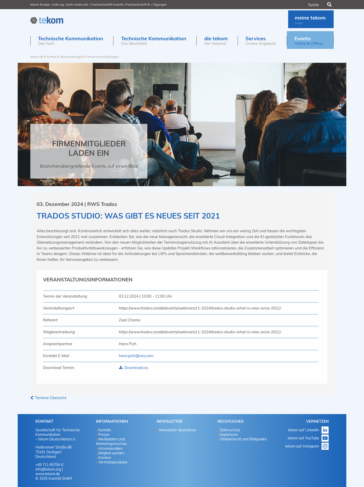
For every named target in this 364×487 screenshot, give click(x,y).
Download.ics (135, 367)
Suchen (329, 4)
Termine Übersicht (50, 397)
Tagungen (160, 4)
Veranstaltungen (71, 57)
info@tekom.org (48, 469)
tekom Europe (40, 4)
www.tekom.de (47, 474)
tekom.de (36, 57)
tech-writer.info (77, 4)
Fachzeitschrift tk (138, 4)
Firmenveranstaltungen (102, 57)
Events (51, 57)
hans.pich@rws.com (136, 355)
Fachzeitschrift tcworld (107, 4)
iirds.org (58, 4)
